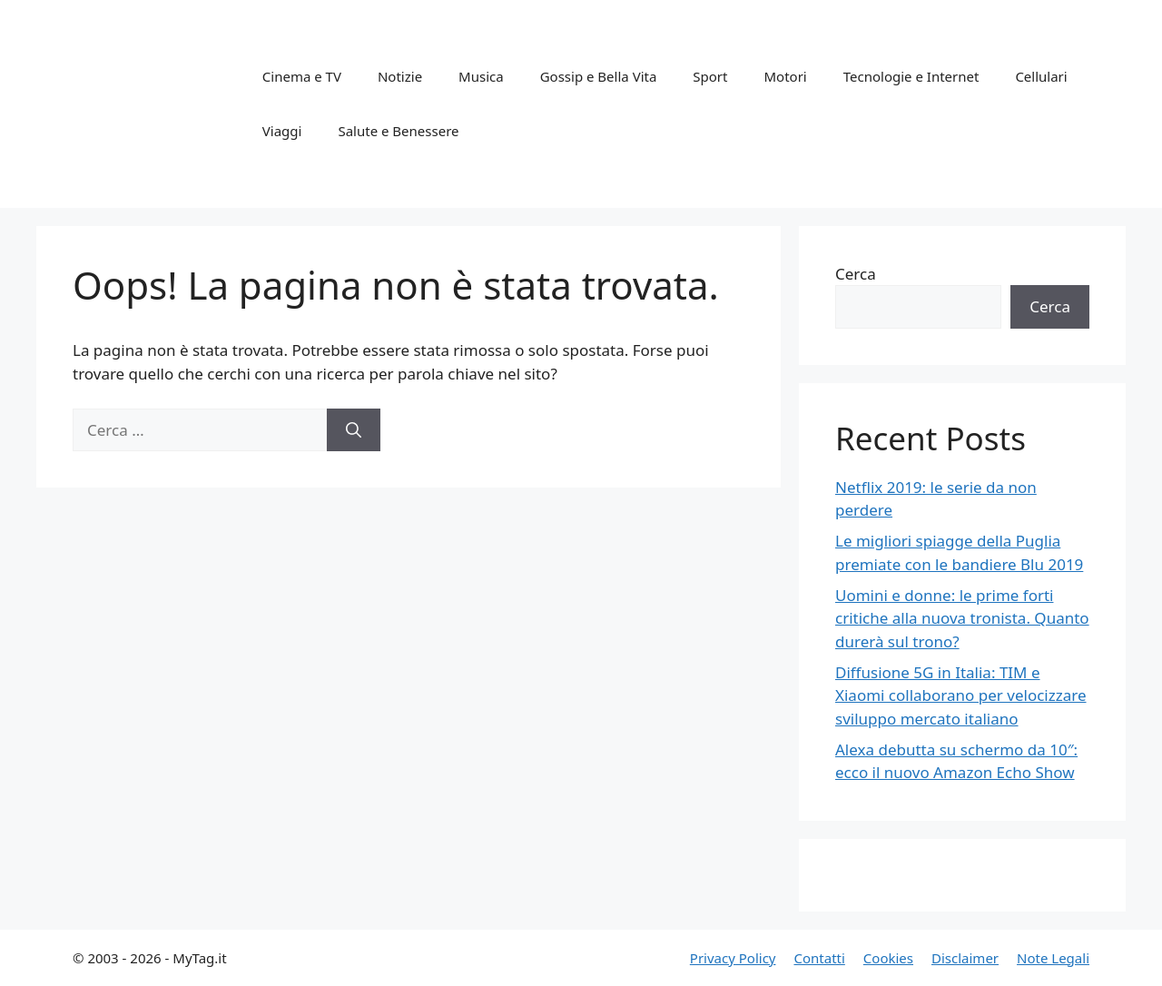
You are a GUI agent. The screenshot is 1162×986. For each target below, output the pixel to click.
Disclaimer (965, 958)
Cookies (888, 958)
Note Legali (1053, 958)
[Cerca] (353, 430)
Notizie (400, 76)
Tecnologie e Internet (911, 76)
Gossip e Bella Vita (598, 76)
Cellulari (1041, 76)
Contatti (818, 958)
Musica (481, 76)
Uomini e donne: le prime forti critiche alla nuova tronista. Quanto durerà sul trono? (962, 618)
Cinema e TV (301, 76)
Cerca (855, 273)
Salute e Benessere (398, 131)
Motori (784, 76)
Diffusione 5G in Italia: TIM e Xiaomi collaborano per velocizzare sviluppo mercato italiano (961, 695)
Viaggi (282, 131)
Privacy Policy (733, 958)
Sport (710, 76)
